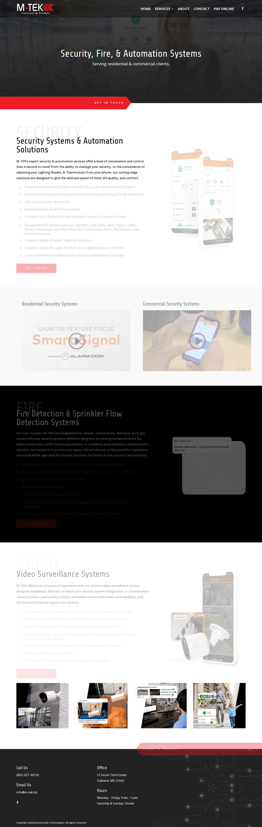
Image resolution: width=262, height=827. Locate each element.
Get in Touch (108, 102)
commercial (144, 63)
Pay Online (224, 9)
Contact (202, 9)
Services (162, 9)
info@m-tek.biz (26, 792)
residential (118, 63)
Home (146, 9)
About (184, 9)
